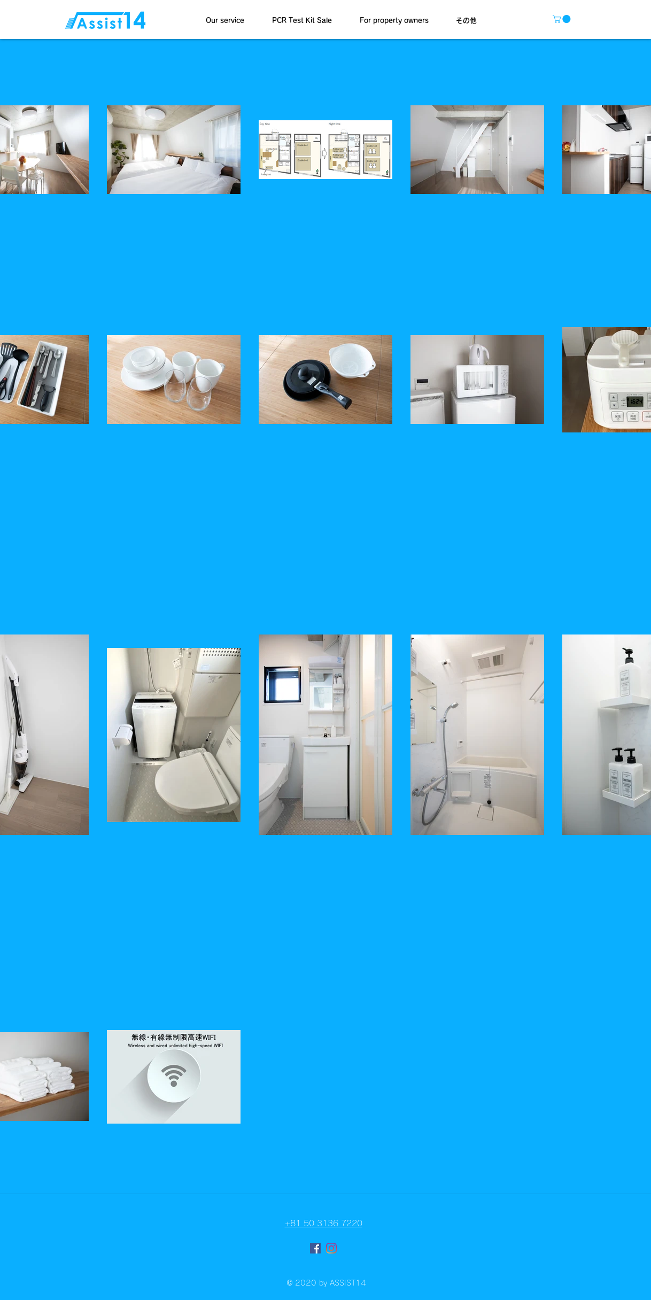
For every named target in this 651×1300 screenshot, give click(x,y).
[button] (225, 21)
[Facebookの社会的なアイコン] (315, 1248)
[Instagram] (331, 1248)
